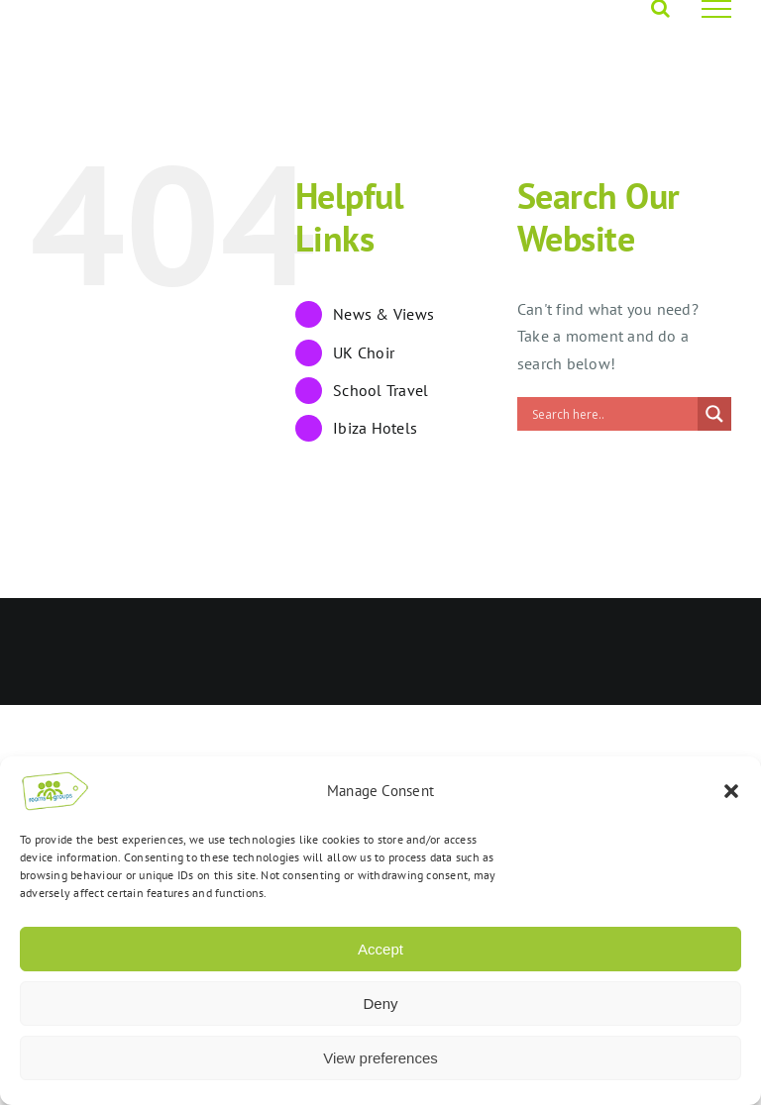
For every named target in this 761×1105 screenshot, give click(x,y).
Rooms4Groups (339, 628)
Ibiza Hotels (375, 428)
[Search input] (612, 414)
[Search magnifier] (714, 414)
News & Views (383, 314)
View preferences (380, 1058)
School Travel (380, 390)
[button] (731, 791)
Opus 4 (420, 628)
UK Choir (363, 352)
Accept (380, 949)
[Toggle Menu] (716, 9)
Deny (380, 1003)
